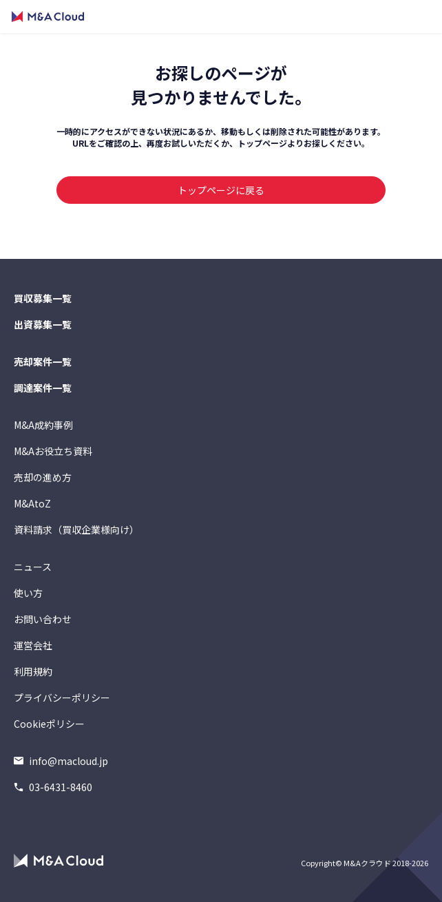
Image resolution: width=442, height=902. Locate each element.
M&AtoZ (32, 503)
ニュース (33, 566)
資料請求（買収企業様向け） (76, 529)
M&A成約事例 (43, 425)
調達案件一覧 (43, 387)
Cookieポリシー (49, 723)
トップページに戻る (221, 190)
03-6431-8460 (53, 787)
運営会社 (33, 645)
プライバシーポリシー (62, 697)
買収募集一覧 (43, 298)
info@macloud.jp (61, 761)
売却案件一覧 (43, 361)
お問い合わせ (43, 619)
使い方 (28, 593)
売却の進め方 (43, 477)
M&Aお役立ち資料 (53, 451)
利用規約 (33, 671)
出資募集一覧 (43, 324)
